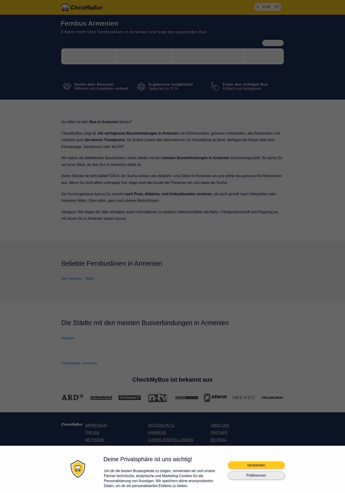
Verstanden (256, 465)
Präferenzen (256, 475)
